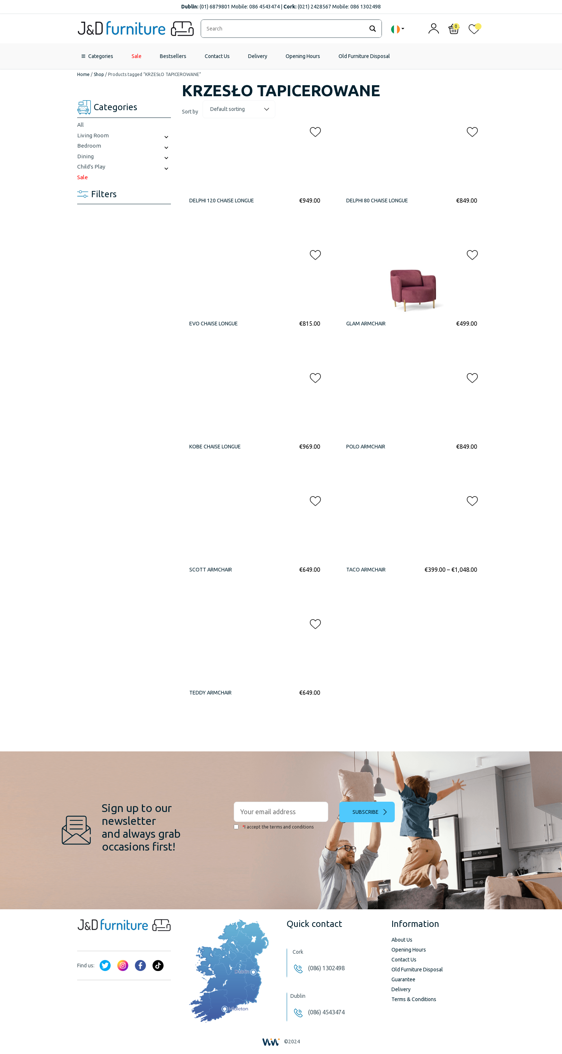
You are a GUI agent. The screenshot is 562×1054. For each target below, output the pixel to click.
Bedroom (89, 145)
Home (83, 74)
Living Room (93, 135)
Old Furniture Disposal (364, 56)
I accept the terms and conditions (274, 827)
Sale (137, 56)
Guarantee (403, 979)
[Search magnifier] (373, 28)
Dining (85, 156)
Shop (99, 74)
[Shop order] (239, 109)
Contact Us (217, 56)
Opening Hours (303, 56)
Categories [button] (100, 56)
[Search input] (284, 28)
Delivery (257, 56)
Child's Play (91, 166)
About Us (401, 940)
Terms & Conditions (413, 999)
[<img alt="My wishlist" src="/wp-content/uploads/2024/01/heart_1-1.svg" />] (474, 30)
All (80, 125)
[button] (313, 130)
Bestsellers (173, 56)
